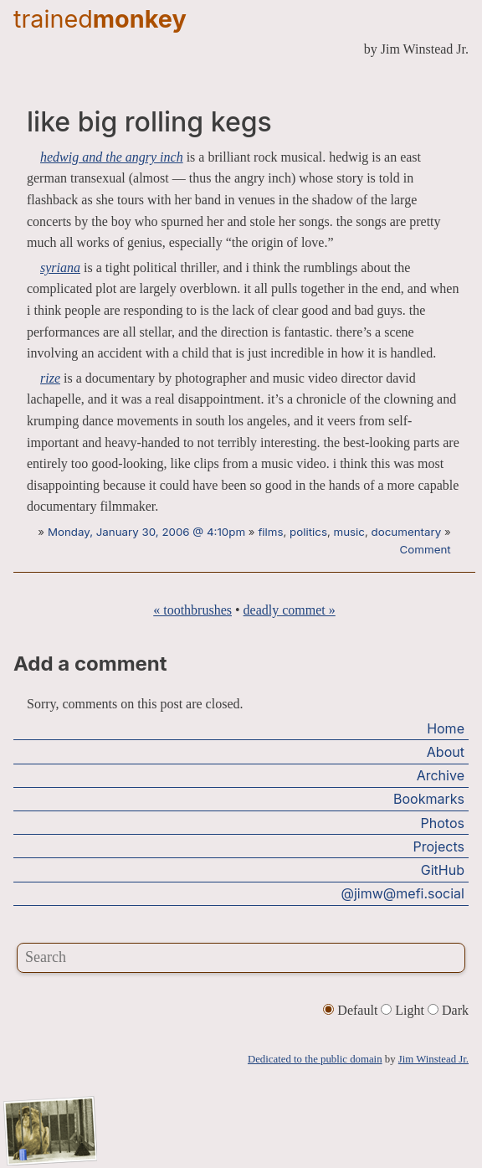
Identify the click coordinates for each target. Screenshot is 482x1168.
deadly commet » (290, 610)
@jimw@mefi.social (402, 893)
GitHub (442, 870)
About (445, 752)
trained (100, 18)
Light (404, 1010)
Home (445, 728)
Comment (425, 549)
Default (352, 1010)
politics (308, 531)
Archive (440, 775)
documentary (407, 531)
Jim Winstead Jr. (433, 1059)
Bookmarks (428, 798)
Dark (448, 1010)
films (270, 531)
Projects (438, 846)
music (349, 531)
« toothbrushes (192, 610)
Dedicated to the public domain (315, 1059)
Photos (442, 823)
